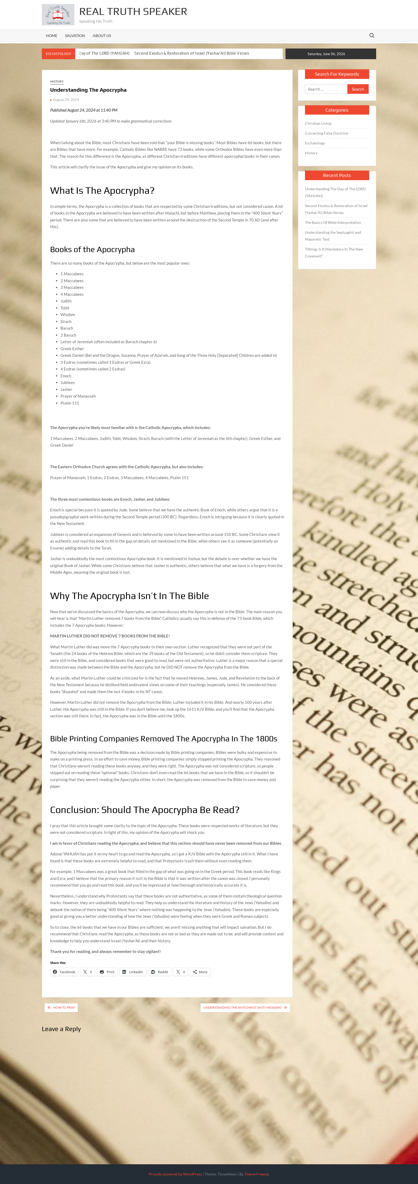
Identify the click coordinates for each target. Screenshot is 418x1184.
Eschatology (315, 143)
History (57, 81)
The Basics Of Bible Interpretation (333, 222)
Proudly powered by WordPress (175, 1174)
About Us (102, 35)
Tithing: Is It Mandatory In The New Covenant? (334, 252)
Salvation (75, 35)
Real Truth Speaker (133, 11)
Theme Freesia (256, 1174)
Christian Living (318, 123)
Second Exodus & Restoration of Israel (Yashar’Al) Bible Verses (191, 53)
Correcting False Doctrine (326, 133)
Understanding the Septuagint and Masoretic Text (333, 235)
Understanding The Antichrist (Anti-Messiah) (242, 1007)
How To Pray (64, 1007)
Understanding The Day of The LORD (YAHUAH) (86, 53)
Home (51, 35)
